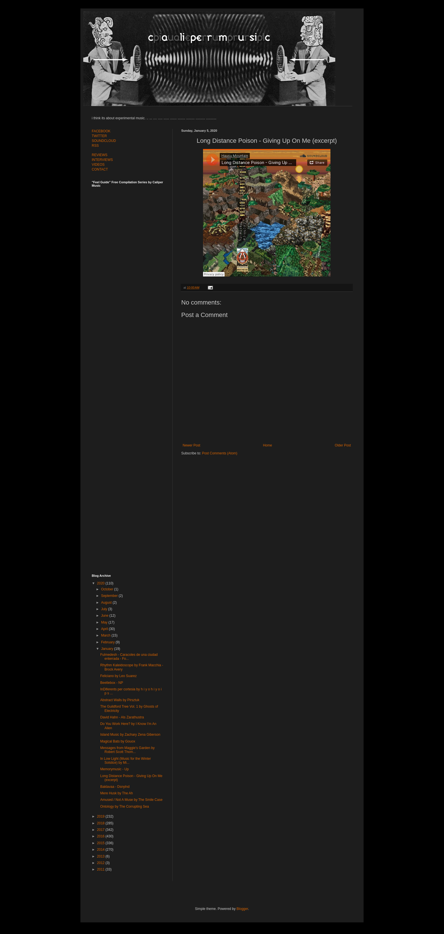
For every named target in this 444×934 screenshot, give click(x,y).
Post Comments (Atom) (219, 453)
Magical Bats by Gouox (117, 741)
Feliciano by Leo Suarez (118, 676)
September (110, 596)
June (105, 616)
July (104, 609)
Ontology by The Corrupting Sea (124, 807)
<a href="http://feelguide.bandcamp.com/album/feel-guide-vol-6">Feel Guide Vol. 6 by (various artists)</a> (131, 374)
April (105, 629)
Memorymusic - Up (114, 769)
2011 (101, 869)
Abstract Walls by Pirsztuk (119, 700)
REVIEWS (99, 155)
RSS (95, 146)
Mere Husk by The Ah (116, 793)
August (107, 603)
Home (267, 445)
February (108, 642)
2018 (101, 823)
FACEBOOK (101, 131)
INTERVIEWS (102, 160)
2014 (101, 850)
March (106, 635)
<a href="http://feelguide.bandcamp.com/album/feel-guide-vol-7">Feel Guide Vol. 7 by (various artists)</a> (131, 249)
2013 (101, 856)
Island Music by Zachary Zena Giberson (130, 735)
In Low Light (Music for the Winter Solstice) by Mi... (125, 761)
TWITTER (99, 136)
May (104, 622)
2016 (101, 836)
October (107, 589)
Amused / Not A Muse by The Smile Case (131, 800)
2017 (101, 830)
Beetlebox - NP (111, 683)
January (107, 649)
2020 (101, 583)
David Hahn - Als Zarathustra (122, 717)
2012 (101, 863)
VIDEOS (98, 165)
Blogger (242, 909)
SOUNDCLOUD (104, 141)
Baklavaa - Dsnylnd (114, 787)
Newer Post (191, 445)
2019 (101, 816)
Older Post (343, 445)
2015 (101, 843)
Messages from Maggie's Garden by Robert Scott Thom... (127, 750)
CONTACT (100, 169)
